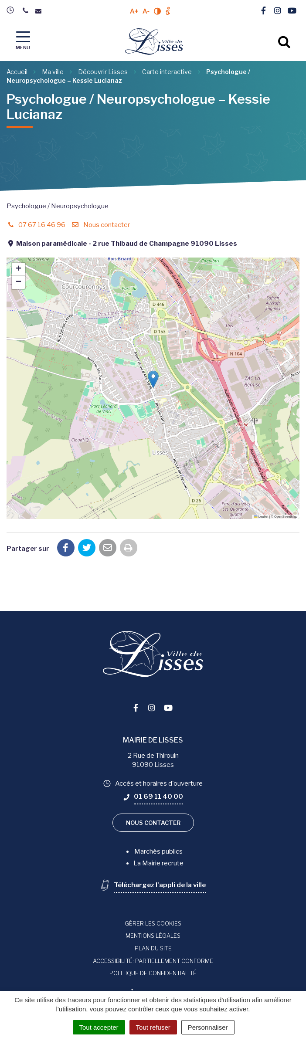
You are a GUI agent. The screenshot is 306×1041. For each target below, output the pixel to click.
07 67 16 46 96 (36, 225)
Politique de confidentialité (153, 973)
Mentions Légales (153, 935)
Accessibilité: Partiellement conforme (153, 960)
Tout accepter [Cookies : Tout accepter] (99, 1027)
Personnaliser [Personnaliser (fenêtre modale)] (208, 1027)
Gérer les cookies (153, 923)
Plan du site (153, 948)
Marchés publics (158, 851)
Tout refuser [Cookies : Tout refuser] (153, 1027)
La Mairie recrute (158, 863)
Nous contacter (100, 225)
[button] (153, 379)
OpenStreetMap (285, 517)
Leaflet (261, 517)
